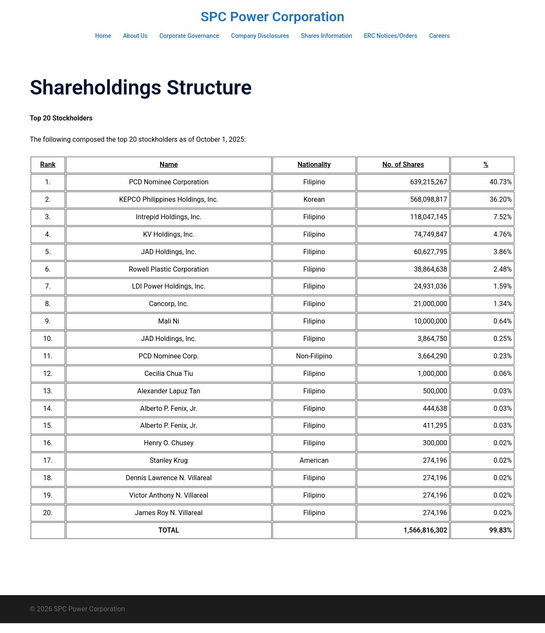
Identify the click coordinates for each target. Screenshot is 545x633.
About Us (135, 35)
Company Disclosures (260, 35)
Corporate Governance (189, 35)
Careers (439, 35)
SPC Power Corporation (272, 17)
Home (103, 35)
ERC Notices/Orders (390, 35)
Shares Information (326, 35)
